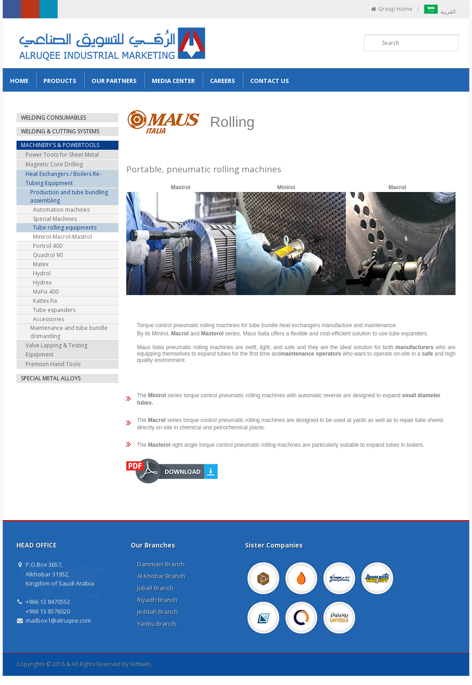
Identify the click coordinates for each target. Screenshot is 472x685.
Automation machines (61, 210)
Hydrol (42, 273)
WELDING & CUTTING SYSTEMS (60, 131)
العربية (440, 12)
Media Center (173, 81)
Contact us (269, 81)
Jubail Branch (155, 588)
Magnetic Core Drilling (54, 164)
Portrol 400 (47, 246)
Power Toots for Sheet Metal (62, 155)
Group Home (391, 9)
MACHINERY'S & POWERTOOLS (60, 145)
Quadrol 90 (48, 255)
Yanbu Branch (156, 623)
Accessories (48, 319)
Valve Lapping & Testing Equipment (56, 349)
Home (19, 81)
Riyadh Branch (157, 600)
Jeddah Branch (157, 612)
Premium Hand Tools (53, 364)
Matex (40, 264)
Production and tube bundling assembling (69, 196)
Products (59, 81)
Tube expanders (54, 310)
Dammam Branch (161, 564)
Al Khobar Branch (161, 576)
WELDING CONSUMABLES (53, 117)
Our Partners (114, 81)
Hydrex (42, 282)
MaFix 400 (46, 292)
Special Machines (55, 219)
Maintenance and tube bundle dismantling (68, 332)
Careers (222, 81)
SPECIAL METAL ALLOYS (50, 378)
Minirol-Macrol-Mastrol (62, 237)
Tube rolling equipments (65, 227)
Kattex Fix (45, 301)
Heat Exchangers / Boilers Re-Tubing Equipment (63, 178)
